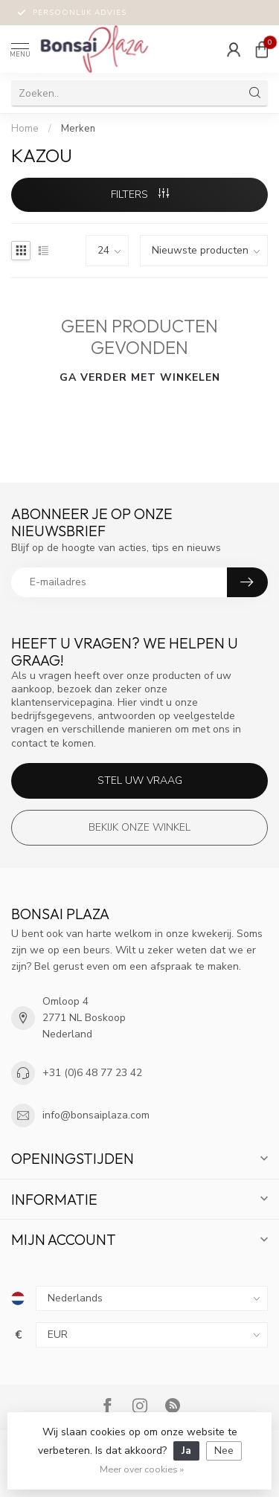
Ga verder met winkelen (140, 377)
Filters (140, 194)
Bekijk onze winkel (139, 827)
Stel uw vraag (139, 780)
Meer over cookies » (142, 1469)
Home (25, 128)
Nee (224, 1450)
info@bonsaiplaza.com (96, 1115)
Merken (78, 128)
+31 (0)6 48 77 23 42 (92, 1073)
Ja (186, 1450)
